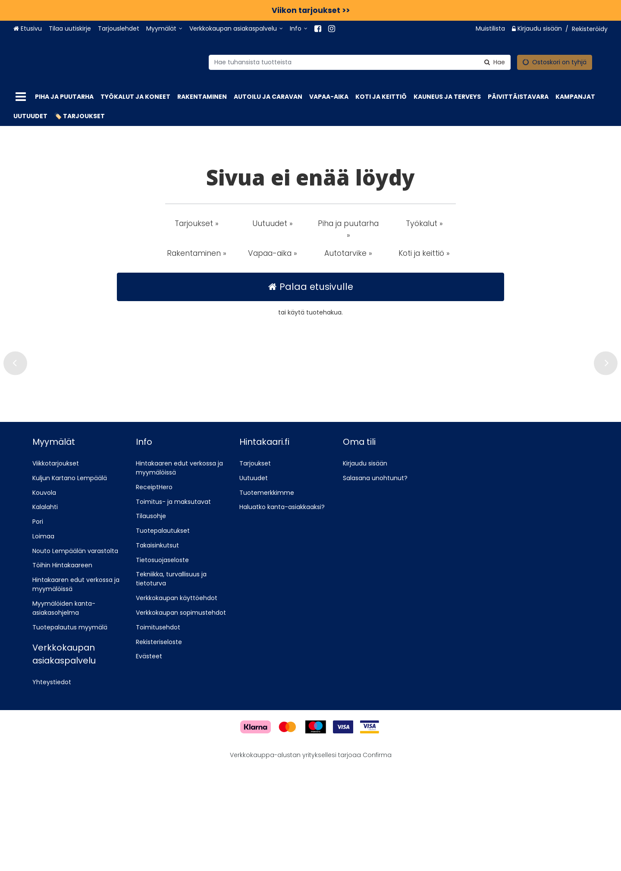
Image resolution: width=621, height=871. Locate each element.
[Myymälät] (164, 29)
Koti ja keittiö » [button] (424, 253)
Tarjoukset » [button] (197, 223)
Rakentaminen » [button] (196, 253)
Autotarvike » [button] (348, 253)
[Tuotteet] (20, 97)
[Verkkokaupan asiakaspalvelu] (236, 29)
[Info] (298, 29)
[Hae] (470, 61)
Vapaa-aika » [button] (272, 253)
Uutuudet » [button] (272, 223)
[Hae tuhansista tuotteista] (335, 61)
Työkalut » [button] (424, 223)
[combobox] (335, 61)
